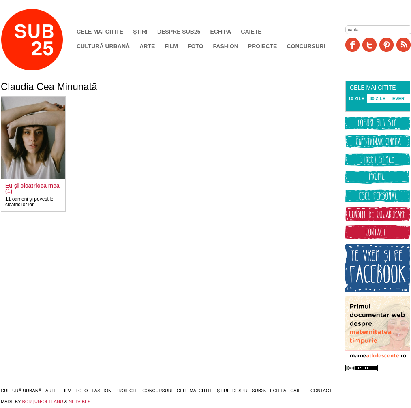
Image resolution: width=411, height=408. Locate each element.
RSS (403, 45)
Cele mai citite (100, 31)
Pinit (386, 45)
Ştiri (140, 31)
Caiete (251, 31)
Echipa (220, 31)
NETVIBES (79, 401)
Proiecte (262, 46)
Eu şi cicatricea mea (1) (32, 188)
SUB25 (41, 40)
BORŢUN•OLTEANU (42, 401)
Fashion (225, 46)
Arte (147, 46)
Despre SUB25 (179, 31)
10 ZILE (356, 98)
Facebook (352, 45)
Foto (195, 46)
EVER (398, 98)
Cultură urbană (103, 46)
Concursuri (306, 46)
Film (171, 46)
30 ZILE (377, 98)
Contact (321, 390)
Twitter (369, 45)
